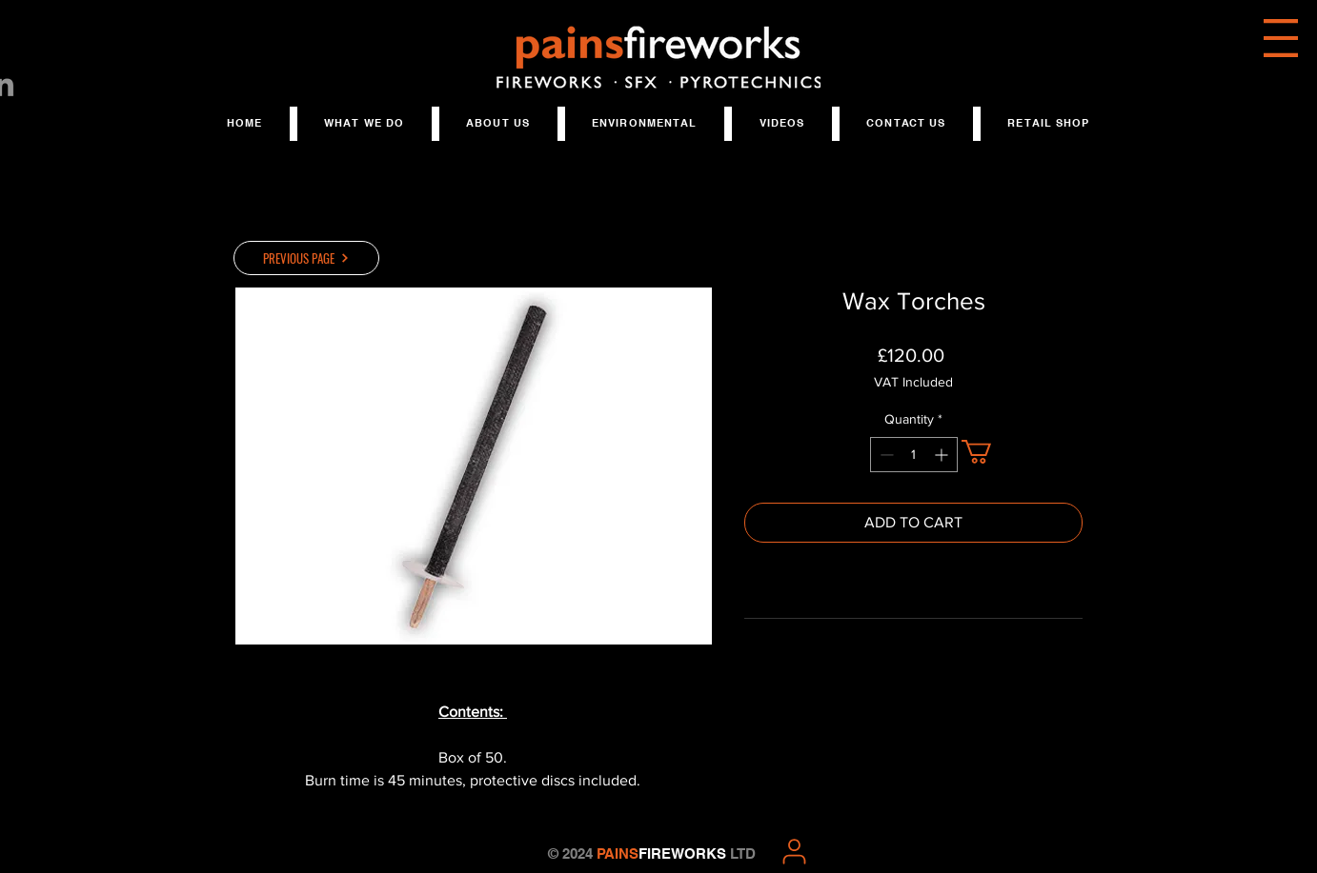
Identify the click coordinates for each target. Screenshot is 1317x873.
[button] (1281, 38)
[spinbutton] (914, 454)
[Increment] (943, 454)
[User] (794, 851)
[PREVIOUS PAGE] (306, 258)
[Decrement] (885, 454)
